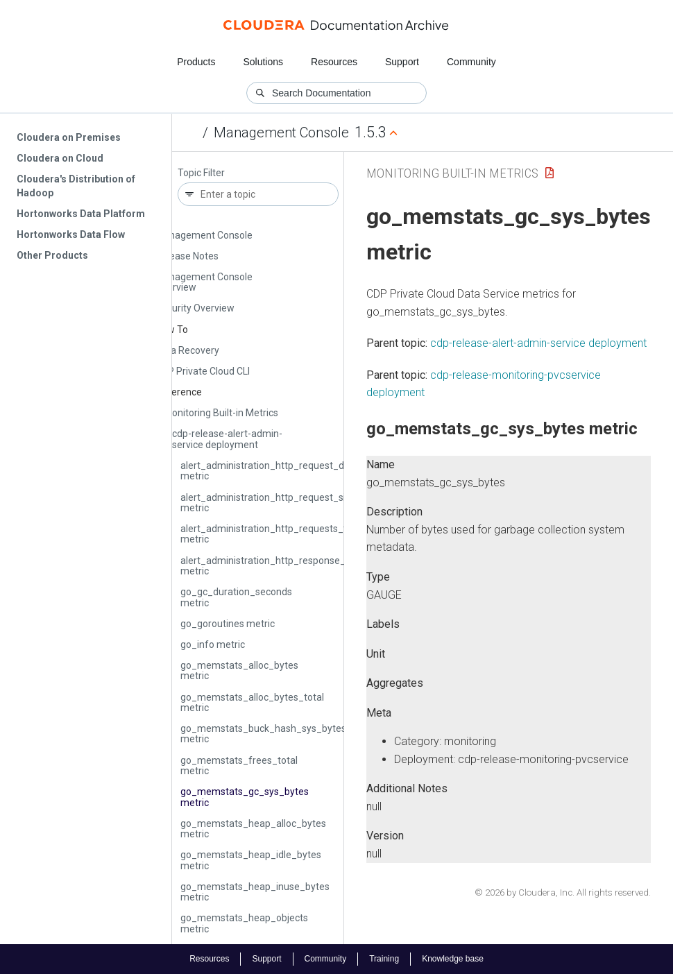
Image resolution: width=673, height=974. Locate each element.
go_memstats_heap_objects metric (244, 923)
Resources (334, 61)
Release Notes (187, 256)
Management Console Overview (204, 282)
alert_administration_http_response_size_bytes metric (286, 565)
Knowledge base (453, 959)
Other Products (52, 255)
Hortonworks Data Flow (71, 234)
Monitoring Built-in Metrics (221, 412)
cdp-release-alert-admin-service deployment (227, 439)
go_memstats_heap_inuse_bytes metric (255, 892)
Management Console (281, 132)
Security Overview (195, 308)
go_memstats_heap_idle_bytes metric (250, 860)
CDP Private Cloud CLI (202, 371)
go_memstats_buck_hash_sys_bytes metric (263, 733)
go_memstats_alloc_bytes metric (239, 670)
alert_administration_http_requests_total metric (272, 534)
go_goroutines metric (227, 623)
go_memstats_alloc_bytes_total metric (252, 702)
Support (402, 61)
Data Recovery (187, 350)
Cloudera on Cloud (60, 158)
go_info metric (212, 644)
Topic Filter (201, 173)
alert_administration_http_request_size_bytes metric (283, 502)
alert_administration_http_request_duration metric (277, 470)
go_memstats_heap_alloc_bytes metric (253, 828)
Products (196, 61)
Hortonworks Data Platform (81, 213)
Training (384, 959)
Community (471, 61)
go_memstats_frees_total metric (239, 765)
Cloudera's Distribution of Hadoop (76, 185)
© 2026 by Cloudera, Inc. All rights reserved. (563, 892)
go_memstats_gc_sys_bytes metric (244, 797)
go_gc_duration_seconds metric (236, 597)
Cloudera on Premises (69, 137)
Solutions (263, 61)
